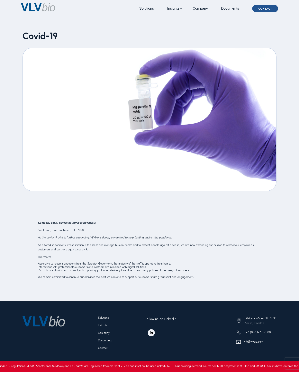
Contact (265, 8)
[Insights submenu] (181, 8)
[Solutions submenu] (155, 8)
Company (104, 333)
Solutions (103, 318)
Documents (105, 340)
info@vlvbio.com (253, 341)
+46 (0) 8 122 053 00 (258, 332)
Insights (102, 325)
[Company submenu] (209, 8)
